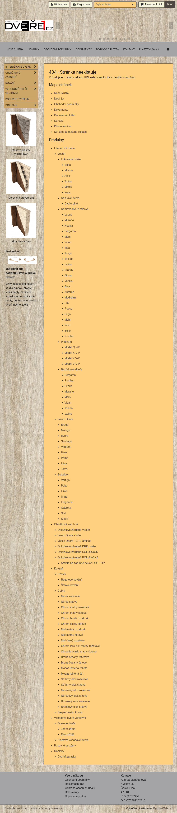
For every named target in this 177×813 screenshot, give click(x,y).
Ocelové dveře (66, 723)
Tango (68, 253)
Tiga (67, 247)
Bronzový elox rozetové (75, 701)
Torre (64, 469)
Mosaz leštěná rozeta (74, 668)
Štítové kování (69, 585)
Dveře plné (71, 203)
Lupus (68, 214)
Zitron (68, 275)
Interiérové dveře (64, 148)
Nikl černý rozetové (73, 640)
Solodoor (63, 474)
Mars (67, 236)
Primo (64, 457)
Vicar (67, 242)
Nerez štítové (69, 601)
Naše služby (15, 49)
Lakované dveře (71, 159)
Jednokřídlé (68, 728)
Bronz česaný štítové (74, 662)
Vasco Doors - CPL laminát (74, 540)
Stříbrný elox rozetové (74, 679)
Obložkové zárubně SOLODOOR (78, 551)
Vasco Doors (65, 419)
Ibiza (64, 463)
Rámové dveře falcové (74, 209)
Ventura (66, 446)
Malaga (65, 430)
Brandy (68, 269)
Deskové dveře (70, 198)
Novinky (33, 49)
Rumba (68, 336)
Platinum (66, 341)
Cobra (61, 590)
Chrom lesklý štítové (73, 623)
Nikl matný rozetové (73, 629)
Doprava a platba (107, 49)
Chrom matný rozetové (75, 607)
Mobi (67, 319)
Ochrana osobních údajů (80, 788)
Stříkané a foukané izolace (70, 131)
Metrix (68, 186)
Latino (68, 264)
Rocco (68, 308)
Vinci (67, 325)
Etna (67, 286)
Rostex (62, 574)
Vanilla (68, 280)
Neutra (68, 225)
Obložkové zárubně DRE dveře (77, 546)
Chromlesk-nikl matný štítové (78, 651)
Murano (69, 220)
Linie (64, 491)
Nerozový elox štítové (74, 695)
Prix (66, 303)
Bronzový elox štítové (74, 706)
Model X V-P (72, 352)
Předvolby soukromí (16, 808)
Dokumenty (84, 49)
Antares (69, 292)
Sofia (67, 164)
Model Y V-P (72, 358)
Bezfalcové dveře (71, 369)
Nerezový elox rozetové (75, 690)
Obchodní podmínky (57, 49)
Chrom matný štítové (74, 612)
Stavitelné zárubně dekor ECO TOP (83, 563)
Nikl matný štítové (72, 634)
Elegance (67, 502)
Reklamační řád (74, 783)
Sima (64, 496)
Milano (68, 170)
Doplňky (59, 751)
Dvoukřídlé (67, 734)
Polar (64, 485)
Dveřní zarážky (67, 756)
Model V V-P (72, 363)
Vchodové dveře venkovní (70, 717)
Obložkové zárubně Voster (74, 529)
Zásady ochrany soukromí (47, 808)
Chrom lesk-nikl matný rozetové (80, 645)
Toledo (68, 258)
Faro (64, 452)
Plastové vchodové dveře (73, 740)
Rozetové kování (71, 579)
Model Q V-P (72, 347)
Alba (67, 175)
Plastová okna (149, 49)
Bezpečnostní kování (70, 712)
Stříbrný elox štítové (73, 684)
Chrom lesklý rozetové (74, 618)
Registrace (81, 4)
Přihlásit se (59, 4)
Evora (64, 435)
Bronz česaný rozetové (75, 657)
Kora (67, 192)
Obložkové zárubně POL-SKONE (78, 557)
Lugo (67, 314)
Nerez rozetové (70, 596)
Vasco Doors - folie (69, 535)
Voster (61, 153)
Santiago (66, 441)
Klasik (64, 518)
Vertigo (65, 480)
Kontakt (129, 49)
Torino (68, 181)
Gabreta (66, 507)
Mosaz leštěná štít (72, 673)
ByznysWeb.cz (162, 808)
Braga (64, 424)
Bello (67, 330)
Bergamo (70, 231)
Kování (58, 568)
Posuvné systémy (65, 745)
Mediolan (70, 297)
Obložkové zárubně (66, 524)
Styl (63, 513)
